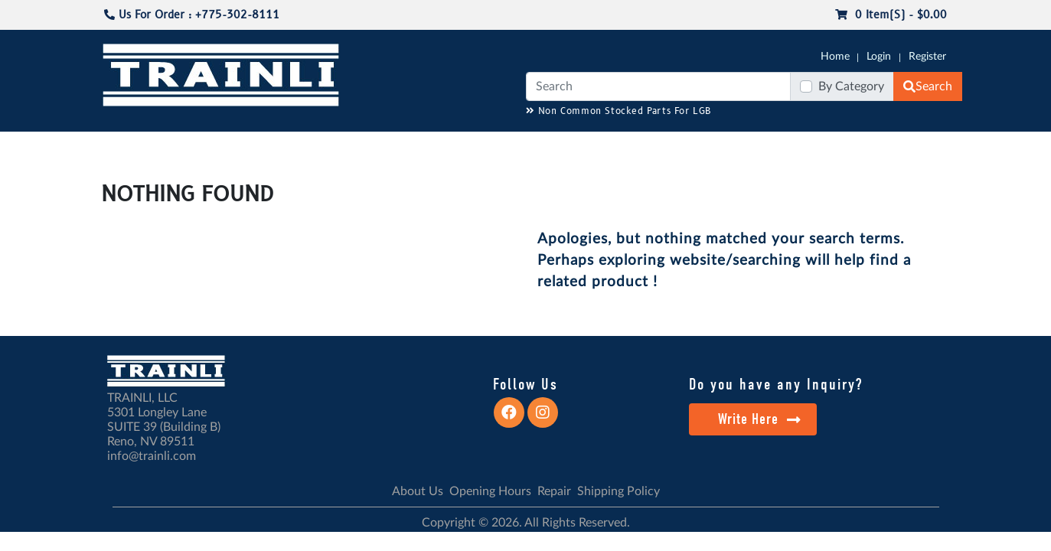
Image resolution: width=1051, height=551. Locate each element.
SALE (784, 146)
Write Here (759, 419)
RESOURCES (414, 146)
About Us (417, 491)
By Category (851, 86)
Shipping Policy (618, 491)
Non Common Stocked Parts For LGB (619, 111)
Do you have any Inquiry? (776, 384)
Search (927, 86)
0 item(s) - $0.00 (891, 15)
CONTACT (923, 146)
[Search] (658, 86)
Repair (554, 491)
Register (927, 56)
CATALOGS (199, 146)
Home (835, 56)
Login (879, 56)
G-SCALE (124, 146)
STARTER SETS (848, 146)
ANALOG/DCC (494, 146)
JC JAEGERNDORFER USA (304, 146)
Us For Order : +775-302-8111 (191, 15)
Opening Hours (490, 491)
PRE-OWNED (725, 146)
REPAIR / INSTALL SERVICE (611, 146)
